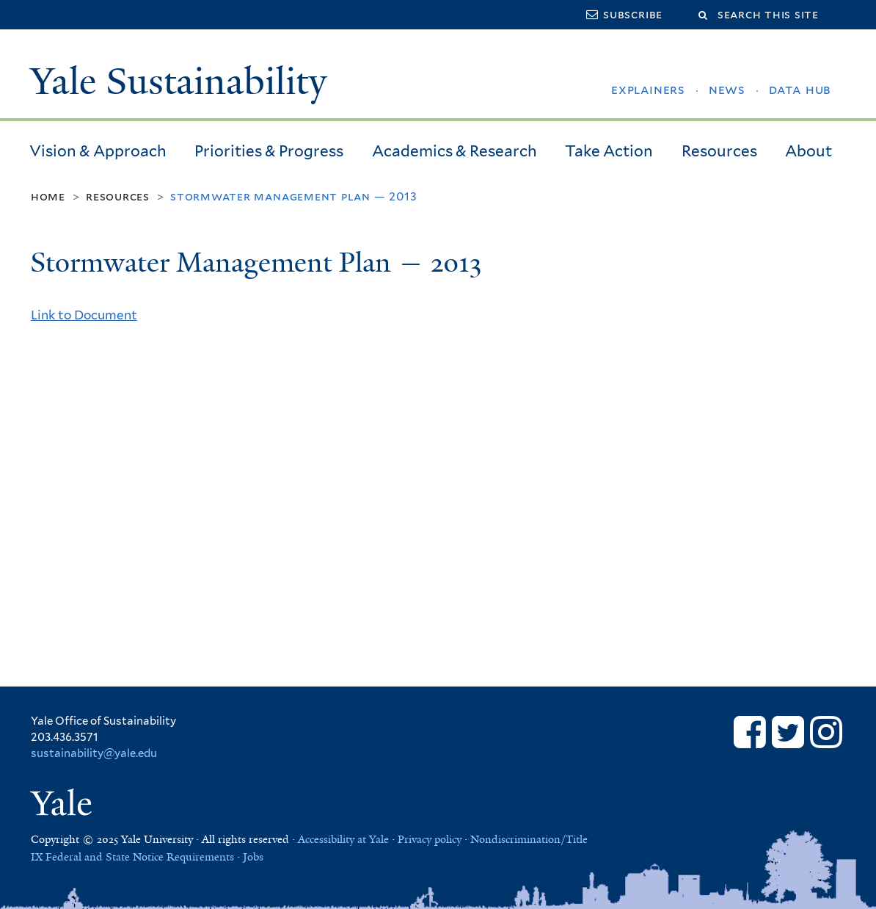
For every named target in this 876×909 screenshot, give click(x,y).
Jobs (253, 857)
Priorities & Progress (268, 151)
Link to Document (84, 315)
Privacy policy (429, 839)
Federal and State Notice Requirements (139, 857)
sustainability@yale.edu (94, 753)
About (808, 151)
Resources (719, 151)
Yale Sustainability (178, 81)
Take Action (609, 151)
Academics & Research (454, 151)
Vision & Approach (98, 151)
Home (48, 196)
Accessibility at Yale (343, 839)
